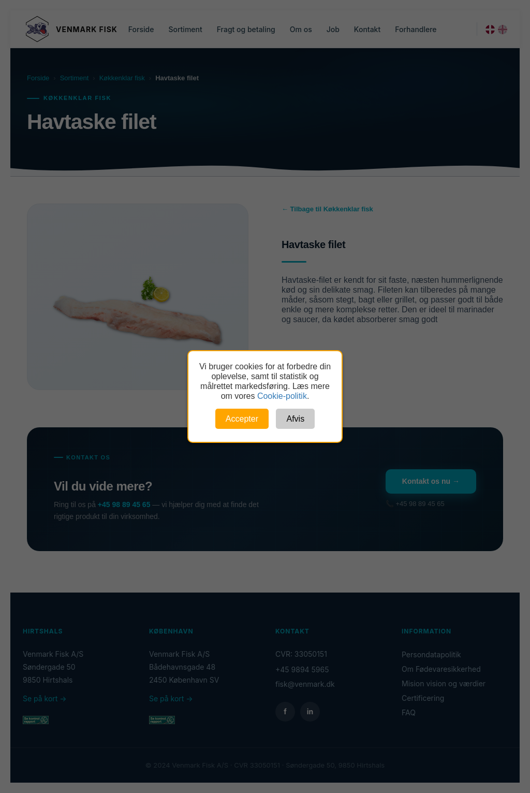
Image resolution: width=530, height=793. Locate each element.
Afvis (295, 418)
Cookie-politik (282, 396)
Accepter (242, 418)
